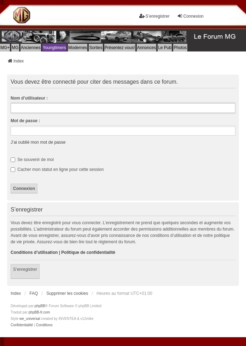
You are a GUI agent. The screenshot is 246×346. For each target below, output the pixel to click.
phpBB (40, 306)
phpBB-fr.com (39, 312)
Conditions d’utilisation (34, 252)
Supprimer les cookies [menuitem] (67, 293)
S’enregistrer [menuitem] (154, 16)
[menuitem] (22, 325)
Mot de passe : (25, 120)
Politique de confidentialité (88, 252)
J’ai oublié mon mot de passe (38, 142)
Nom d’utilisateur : (29, 98)
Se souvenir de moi (32, 159)
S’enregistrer (25, 269)
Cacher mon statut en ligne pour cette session (57, 169)
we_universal (29, 319)
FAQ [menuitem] (33, 293)
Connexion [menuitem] (190, 16)
